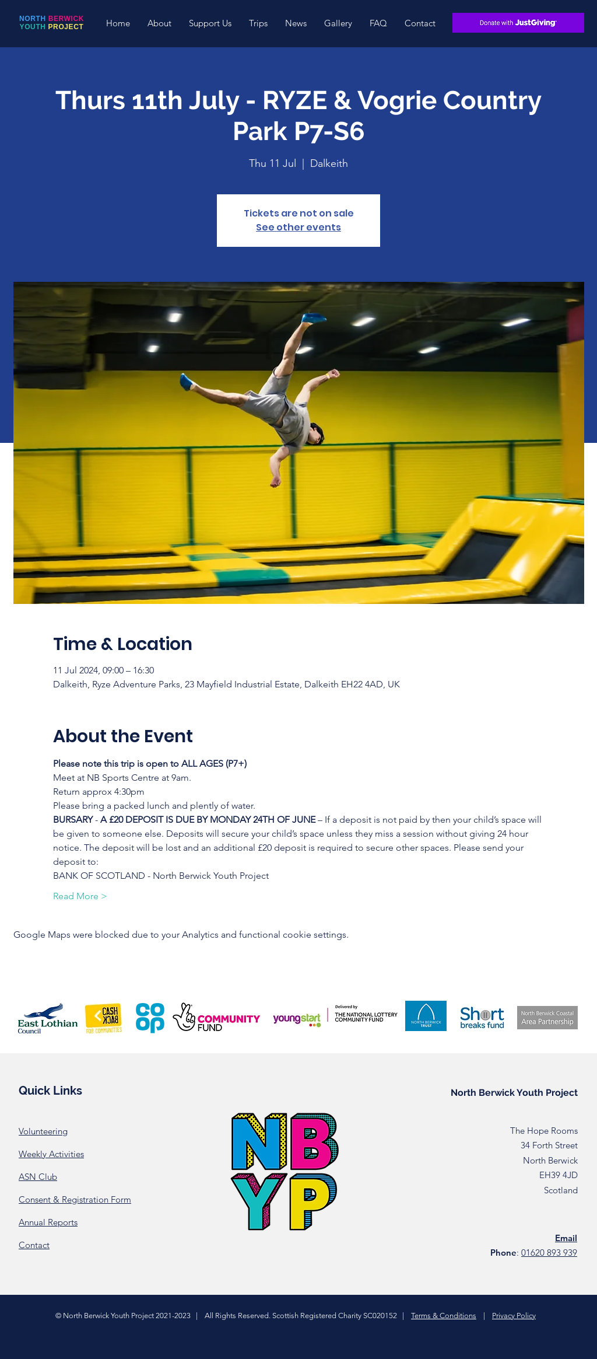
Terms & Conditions (443, 1315)
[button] (159, 23)
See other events (298, 227)
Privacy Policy (514, 1315)
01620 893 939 (549, 1252)
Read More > (80, 896)
